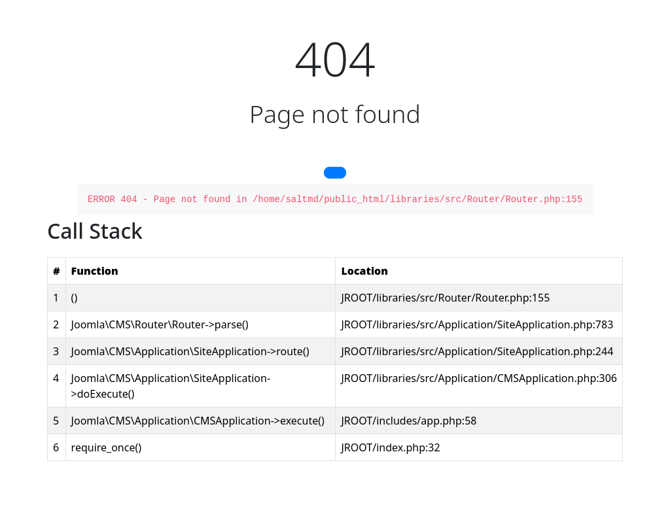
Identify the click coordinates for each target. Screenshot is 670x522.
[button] (335, 173)
